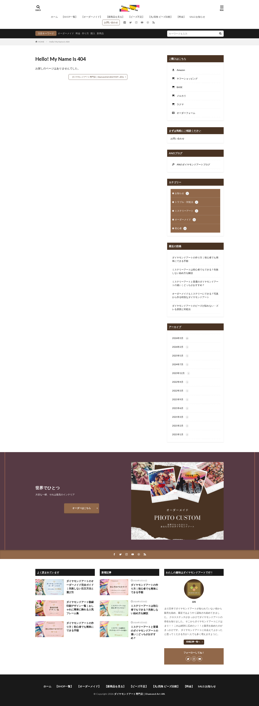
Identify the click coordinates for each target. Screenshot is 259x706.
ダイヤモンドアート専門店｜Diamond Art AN (139, 693)
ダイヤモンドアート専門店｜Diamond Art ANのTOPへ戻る (98, 77)
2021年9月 (180, 399)
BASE (178, 87)
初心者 (181, 228)
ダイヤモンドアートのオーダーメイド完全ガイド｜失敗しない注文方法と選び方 (80, 586)
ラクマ (179, 104)
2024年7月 (180, 364)
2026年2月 (180, 347)
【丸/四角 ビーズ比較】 (160, 16)
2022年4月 (180, 382)
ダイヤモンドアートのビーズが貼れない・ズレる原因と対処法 (195, 307)
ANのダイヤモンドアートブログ (192, 164)
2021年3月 (180, 417)
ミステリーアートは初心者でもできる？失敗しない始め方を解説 (195, 271)
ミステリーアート (186, 211)
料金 (78, 33)
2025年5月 (180, 355)
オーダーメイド (66, 33)
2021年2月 (180, 425)
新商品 (100, 33)
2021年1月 (180, 434)
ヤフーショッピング (186, 78)
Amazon (179, 70)
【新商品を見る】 (115, 16)
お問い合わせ (111, 22)
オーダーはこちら (81, 508)
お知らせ (182, 193)
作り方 (85, 33)
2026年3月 (180, 338)
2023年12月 (181, 373)
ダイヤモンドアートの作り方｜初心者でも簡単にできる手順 (195, 259)
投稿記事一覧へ (193, 641)
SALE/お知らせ (197, 16)
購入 (93, 33)
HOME (41, 41)
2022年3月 (180, 390)
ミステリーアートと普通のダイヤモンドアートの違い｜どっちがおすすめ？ (195, 283)
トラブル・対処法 (186, 202)
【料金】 (181, 16)
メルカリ (180, 95)
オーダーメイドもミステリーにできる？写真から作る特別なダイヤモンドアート (195, 295)
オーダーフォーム (184, 112)
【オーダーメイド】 (91, 16)
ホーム (54, 16)
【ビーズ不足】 (136, 16)
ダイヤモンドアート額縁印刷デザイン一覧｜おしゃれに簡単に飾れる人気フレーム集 (80, 607)
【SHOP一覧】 (69, 16)
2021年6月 (180, 408)
